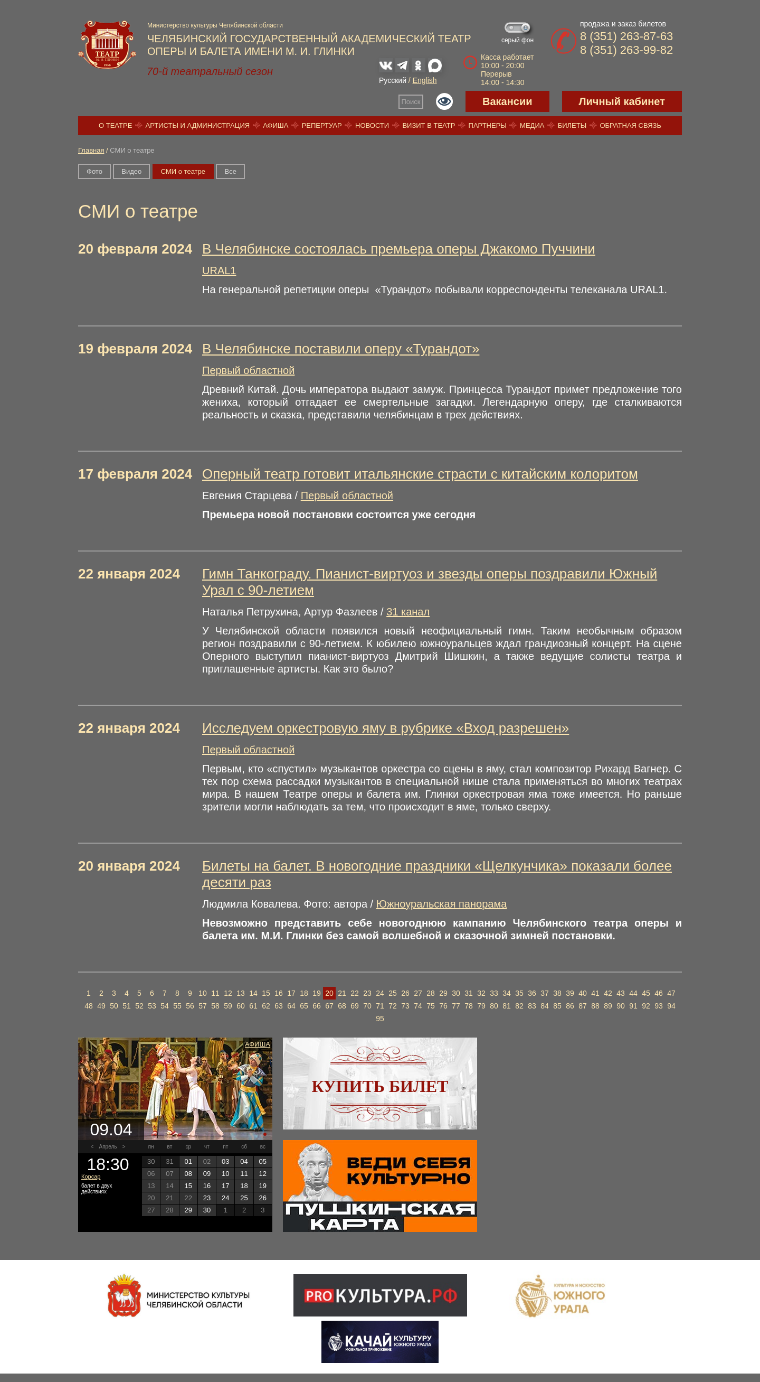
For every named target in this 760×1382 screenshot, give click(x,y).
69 (354, 1006)
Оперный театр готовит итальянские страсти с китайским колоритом (420, 474)
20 (329, 993)
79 (481, 1006)
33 (494, 993)
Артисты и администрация (198, 125)
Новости (372, 125)
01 (188, 1161)
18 (304, 993)
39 (570, 993)
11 (215, 993)
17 (291, 993)
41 (595, 993)
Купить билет (380, 1086)
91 (633, 1006)
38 (557, 993)
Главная (91, 150)
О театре (115, 125)
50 (114, 1006)
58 (215, 1006)
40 (582, 993)
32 (481, 993)
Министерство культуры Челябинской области (215, 25)
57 (202, 1006)
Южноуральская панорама (441, 904)
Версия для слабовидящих (444, 101)
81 (506, 1006)
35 (519, 993)
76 (443, 1006)
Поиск (411, 102)
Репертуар (322, 125)
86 (570, 1006)
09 (207, 1174)
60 (240, 1006)
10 (202, 993)
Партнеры (488, 125)
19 (316, 993)
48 (88, 1006)
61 (253, 1006)
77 (456, 1006)
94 (671, 1006)
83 (532, 1006)
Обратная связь (630, 125)
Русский (392, 80)
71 (380, 1006)
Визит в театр (428, 125)
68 (342, 1006)
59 (228, 1006)
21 (342, 993)
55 (177, 1006)
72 (392, 1006)
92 (646, 1006)
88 (595, 1006)
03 (225, 1161)
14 (253, 993)
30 (456, 993)
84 (544, 1006)
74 (418, 1006)
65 (304, 1006)
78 (468, 1006)
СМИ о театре (183, 171)
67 (329, 1006)
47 (671, 993)
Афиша (275, 125)
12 (228, 993)
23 (367, 993)
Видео (131, 171)
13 (240, 993)
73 (405, 1006)
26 (405, 993)
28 (430, 993)
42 (608, 993)
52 (139, 1006)
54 (164, 1006)
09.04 (111, 1129)
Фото (94, 171)
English (425, 80)
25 (392, 993)
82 (519, 1006)
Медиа (532, 125)
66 (316, 1006)
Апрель (108, 1147)
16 (278, 993)
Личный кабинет (622, 101)
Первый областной (248, 370)
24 (380, 993)
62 (266, 1006)
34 (506, 993)
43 (620, 993)
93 (658, 1006)
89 (608, 1006)
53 (152, 1006)
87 (582, 1006)
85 (557, 1006)
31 (468, 993)
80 (494, 1006)
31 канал (408, 612)
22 (354, 993)
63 (278, 1006)
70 (367, 1006)
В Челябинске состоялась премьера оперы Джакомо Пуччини (398, 249)
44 (633, 993)
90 (620, 1006)
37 (544, 993)
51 (126, 1006)
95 (380, 1018)
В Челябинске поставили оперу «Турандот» (340, 349)
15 (266, 993)
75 (430, 1006)
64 (291, 1006)
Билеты (572, 125)
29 (443, 993)
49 (101, 1006)
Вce (230, 171)
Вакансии (507, 101)
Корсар (90, 1176)
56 (190, 1006)
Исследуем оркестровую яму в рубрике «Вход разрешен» (385, 728)
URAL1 (219, 270)
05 (263, 1161)
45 (646, 993)
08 (188, 1174)
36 (532, 993)
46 (658, 993)
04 (244, 1161)
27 (418, 993)
